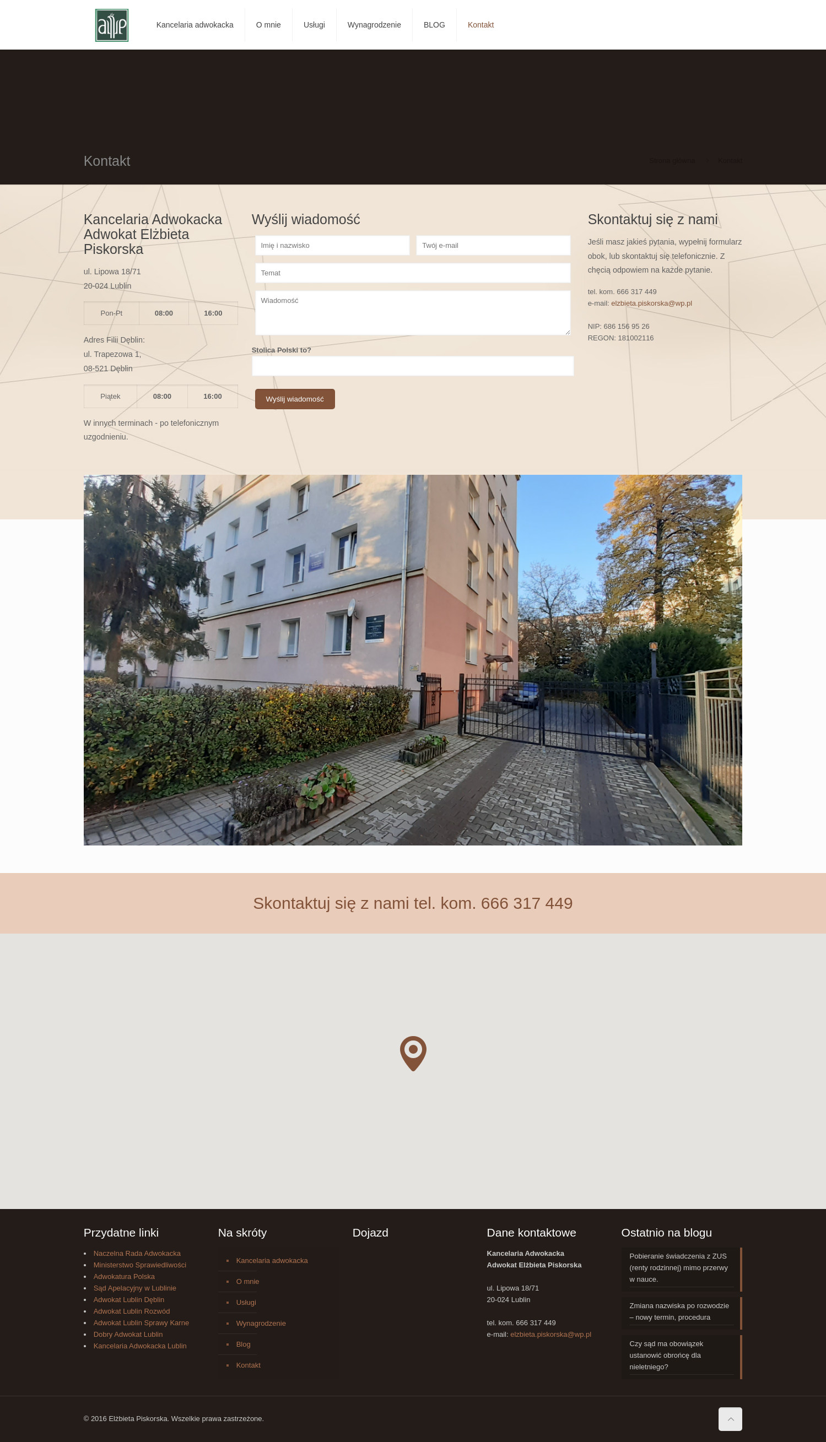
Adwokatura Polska (124, 1276)
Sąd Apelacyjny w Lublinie (135, 1288)
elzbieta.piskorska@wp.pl (651, 303)
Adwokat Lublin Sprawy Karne (141, 1323)
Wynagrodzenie (261, 1323)
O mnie (248, 1281)
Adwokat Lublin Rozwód (132, 1311)
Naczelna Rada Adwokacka (137, 1253)
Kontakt (248, 1365)
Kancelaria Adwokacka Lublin (140, 1346)
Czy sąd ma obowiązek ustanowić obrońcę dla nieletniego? (667, 1355)
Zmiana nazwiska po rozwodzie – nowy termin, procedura (680, 1311)
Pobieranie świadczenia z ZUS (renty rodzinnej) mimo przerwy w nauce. (679, 1267)
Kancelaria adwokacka (272, 1260)
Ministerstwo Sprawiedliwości (140, 1265)
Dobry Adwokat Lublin (128, 1334)
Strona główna (672, 160)
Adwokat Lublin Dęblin (129, 1299)
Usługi (246, 1302)
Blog (243, 1344)
